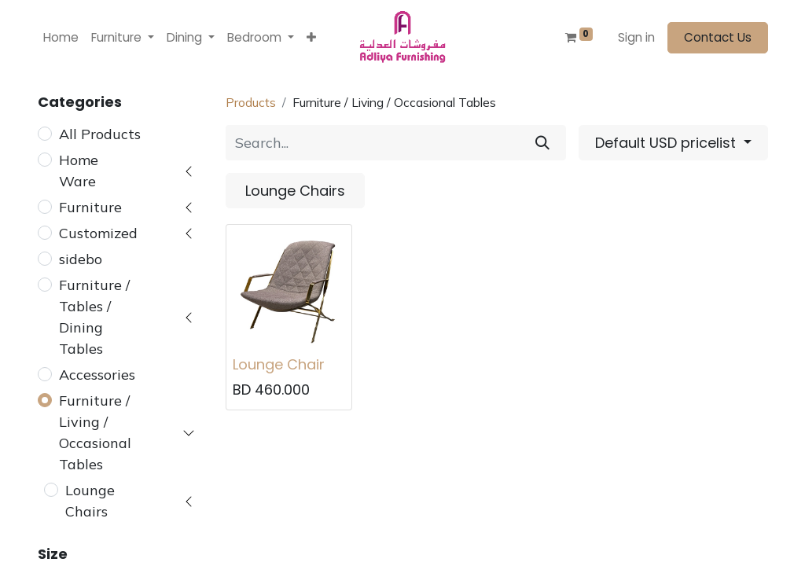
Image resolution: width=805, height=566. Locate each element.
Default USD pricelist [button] (667, 143)
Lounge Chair (279, 364)
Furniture (90, 207)
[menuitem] (61, 38)
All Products (100, 134)
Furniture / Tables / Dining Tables (94, 317)
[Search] (542, 142)
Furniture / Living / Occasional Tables (95, 432)
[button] (311, 38)
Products (251, 102)
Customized (98, 233)
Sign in (636, 37)
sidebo (80, 259)
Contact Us (718, 37)
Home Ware (78, 170)
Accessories (97, 375)
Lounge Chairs (90, 500)
